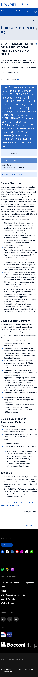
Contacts (7, 545)
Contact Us (32, 21)
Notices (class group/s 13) (12, 174)
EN (28, 4)
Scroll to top (31, 525)
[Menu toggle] (36, 4)
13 (18, 79)
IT (31, 4)
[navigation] (19, 12)
